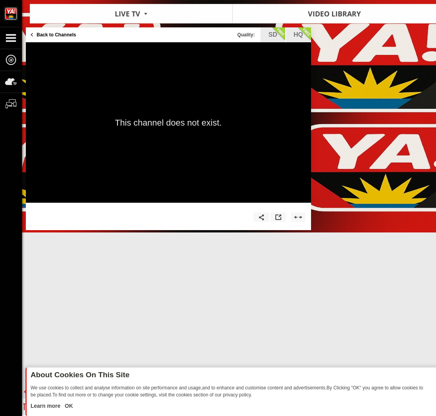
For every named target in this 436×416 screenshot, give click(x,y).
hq (302, 34)
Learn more (46, 406)
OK (68, 406)
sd (276, 34)
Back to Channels (56, 35)
